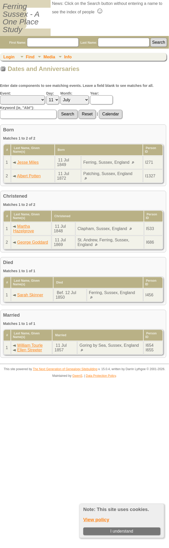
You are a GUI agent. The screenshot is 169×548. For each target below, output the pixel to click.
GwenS (77, 376)
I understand (121, 531)
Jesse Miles (28, 162)
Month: (66, 93)
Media (49, 57)
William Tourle (30, 345)
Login (9, 57)
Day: (50, 93)
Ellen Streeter (29, 350)
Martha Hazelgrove (23, 228)
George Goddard (32, 242)
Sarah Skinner (30, 295)
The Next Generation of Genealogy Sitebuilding (65, 369)
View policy (96, 519)
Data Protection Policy (101, 376)
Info (68, 57)
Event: (5, 93)
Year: (94, 93)
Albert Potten (29, 176)
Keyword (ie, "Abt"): (17, 108)
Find (30, 57)
